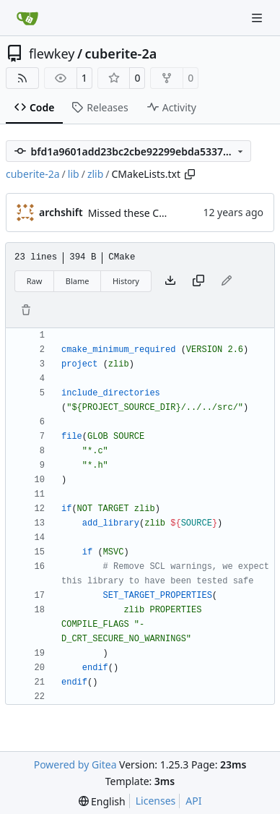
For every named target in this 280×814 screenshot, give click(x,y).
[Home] (27, 18)
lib (73, 174)
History (126, 280)
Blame (77, 280)
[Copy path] (190, 174)
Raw (35, 280)
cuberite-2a (121, 53)
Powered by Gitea (75, 764)
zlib (95, 174)
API (193, 800)
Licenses (156, 800)
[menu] (102, 801)
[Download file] (170, 281)
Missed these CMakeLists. (148, 213)
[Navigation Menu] (258, 18)
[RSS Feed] (22, 78)
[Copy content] (198, 281)
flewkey (51, 53)
